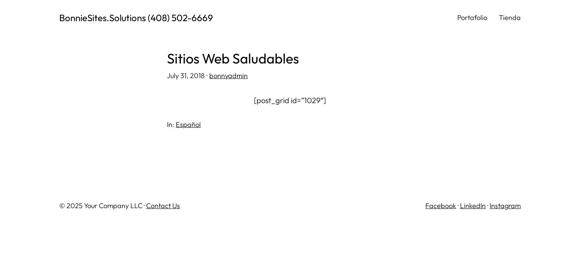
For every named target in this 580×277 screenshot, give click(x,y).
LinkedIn (473, 205)
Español (188, 124)
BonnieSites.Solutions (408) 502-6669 (136, 17)
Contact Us (163, 205)
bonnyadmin (228, 75)
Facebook (440, 205)
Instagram (505, 205)
